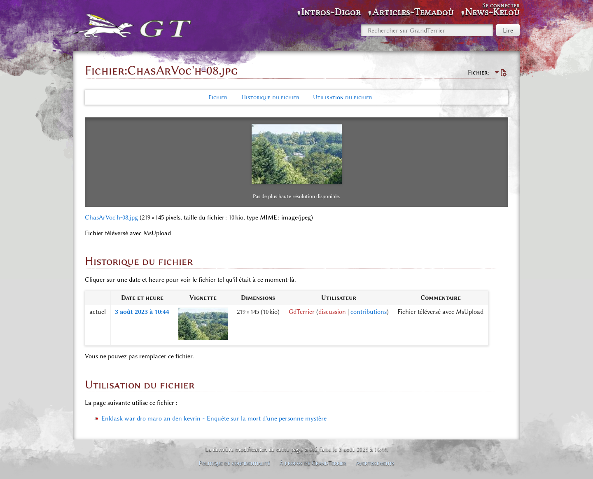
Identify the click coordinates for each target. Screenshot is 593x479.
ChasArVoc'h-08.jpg (111, 217)
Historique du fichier (270, 97)
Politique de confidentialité (234, 463)
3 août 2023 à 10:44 (142, 311)
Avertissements (375, 463)
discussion (332, 311)
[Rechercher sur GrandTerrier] (427, 30)
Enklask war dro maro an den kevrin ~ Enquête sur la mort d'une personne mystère (214, 418)
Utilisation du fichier (342, 97)
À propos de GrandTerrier (313, 463)
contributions (368, 311)
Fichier (217, 97)
